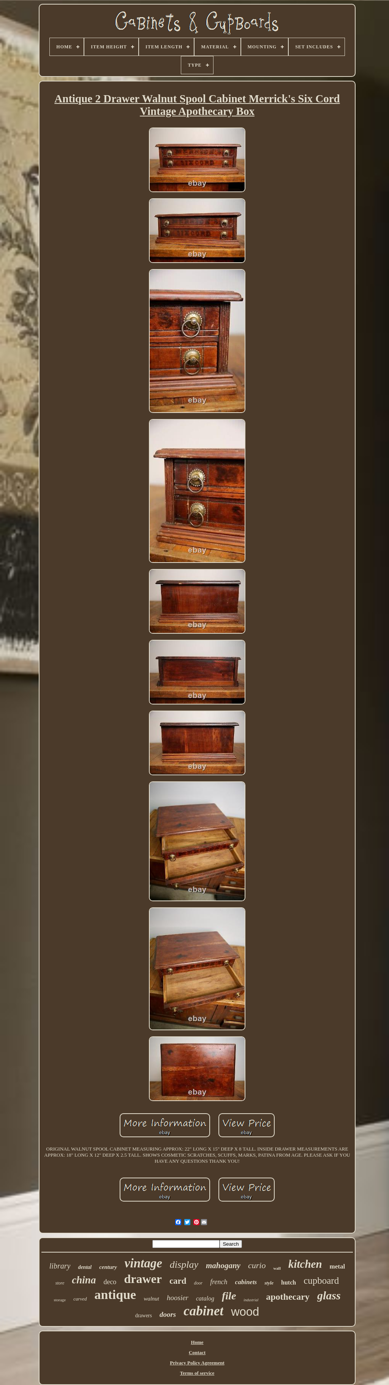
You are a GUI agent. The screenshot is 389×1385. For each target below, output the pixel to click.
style (269, 1283)
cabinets (246, 1282)
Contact (197, 1352)
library (60, 1266)
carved (80, 1299)
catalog (205, 1298)
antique (115, 1295)
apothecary (288, 1297)
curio (257, 1265)
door (198, 1283)
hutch (288, 1282)
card (178, 1281)
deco (109, 1282)
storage (60, 1299)
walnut (151, 1299)
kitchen (305, 1264)
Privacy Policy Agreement (197, 1363)
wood (245, 1311)
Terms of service (197, 1373)
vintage (143, 1263)
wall (277, 1268)
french (218, 1282)
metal (337, 1266)
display (184, 1264)
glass (329, 1295)
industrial (251, 1300)
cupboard (321, 1280)
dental (85, 1267)
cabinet (203, 1311)
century (108, 1267)
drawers (143, 1315)
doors (168, 1314)
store (60, 1283)
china (84, 1280)
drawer (143, 1279)
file (229, 1296)
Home (197, 1342)
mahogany (223, 1265)
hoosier (177, 1298)
